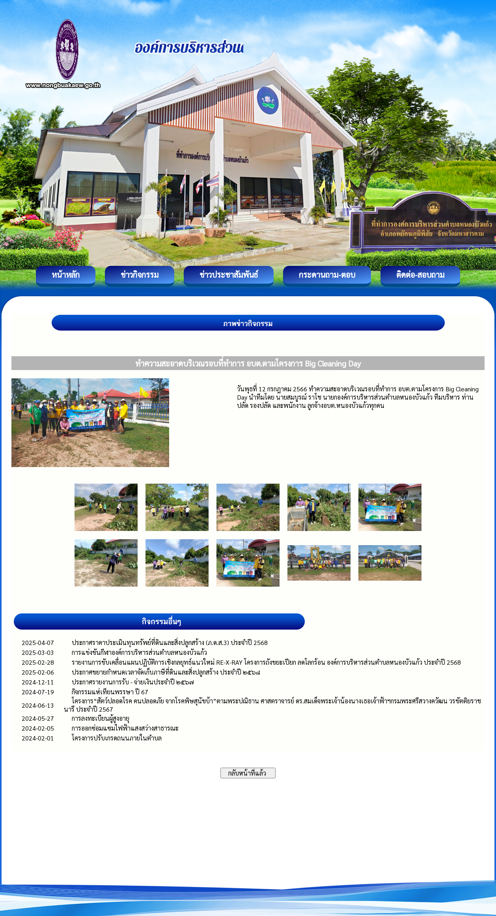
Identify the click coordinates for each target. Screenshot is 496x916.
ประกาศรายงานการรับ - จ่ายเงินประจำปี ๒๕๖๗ (133, 682)
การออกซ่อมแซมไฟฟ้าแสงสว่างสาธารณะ (125, 728)
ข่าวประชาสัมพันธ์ (229, 274)
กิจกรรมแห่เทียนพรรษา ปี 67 (110, 692)
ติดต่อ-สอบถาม (420, 274)
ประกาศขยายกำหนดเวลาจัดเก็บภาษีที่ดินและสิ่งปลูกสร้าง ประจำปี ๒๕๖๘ (166, 672)
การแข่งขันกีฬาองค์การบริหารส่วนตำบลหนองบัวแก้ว (139, 652)
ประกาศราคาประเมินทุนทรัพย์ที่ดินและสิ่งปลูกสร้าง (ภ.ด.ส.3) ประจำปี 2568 (170, 642)
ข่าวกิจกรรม (139, 274)
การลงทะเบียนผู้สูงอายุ (100, 718)
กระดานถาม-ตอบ (327, 274)
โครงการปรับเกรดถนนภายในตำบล (117, 738)
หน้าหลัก (66, 274)
